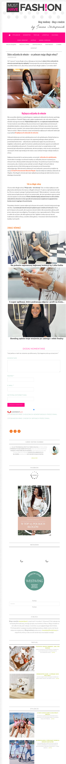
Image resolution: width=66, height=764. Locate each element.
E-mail (10, 385)
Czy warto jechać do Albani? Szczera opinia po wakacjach (47, 712)
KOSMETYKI (27, 35)
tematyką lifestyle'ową (49, 629)
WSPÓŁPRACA (37, 44)
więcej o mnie (34, 458)
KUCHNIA (55, 35)
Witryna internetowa (17, 395)
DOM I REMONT (22, 40)
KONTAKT (34, 48)
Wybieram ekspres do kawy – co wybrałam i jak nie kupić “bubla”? (47, 673)
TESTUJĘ (36, 35)
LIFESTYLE (45, 35)
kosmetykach (23, 620)
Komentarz (12, 358)
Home (9, 35)
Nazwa (10, 376)
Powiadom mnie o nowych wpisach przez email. (29, 418)
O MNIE (58, 44)
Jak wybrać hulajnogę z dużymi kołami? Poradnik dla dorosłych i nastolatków (47, 739)
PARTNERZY (49, 44)
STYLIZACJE (16, 35)
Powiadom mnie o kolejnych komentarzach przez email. (33, 414)
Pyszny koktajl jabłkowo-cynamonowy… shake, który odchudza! (47, 645)
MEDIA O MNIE (24, 44)
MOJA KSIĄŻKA (11, 44)
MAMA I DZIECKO (44, 40)
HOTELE (33, 40)
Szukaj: (34, 605)
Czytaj (53, 651)
